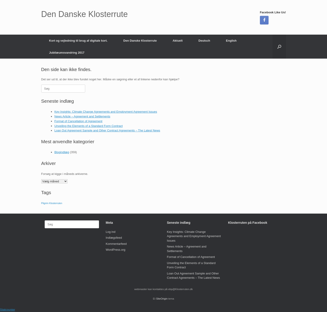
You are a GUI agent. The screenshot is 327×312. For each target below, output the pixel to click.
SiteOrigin (162, 298)
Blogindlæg (61, 152)
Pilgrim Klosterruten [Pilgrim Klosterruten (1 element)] (51, 203)
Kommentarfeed (116, 243)
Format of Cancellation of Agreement (78, 121)
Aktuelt (178, 40)
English (231, 40)
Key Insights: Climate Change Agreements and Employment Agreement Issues (105, 111)
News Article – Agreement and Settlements (82, 116)
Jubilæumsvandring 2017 (67, 52)
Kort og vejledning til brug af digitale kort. (78, 40)
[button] (279, 47)
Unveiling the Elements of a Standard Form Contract (88, 126)
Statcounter (7, 309)
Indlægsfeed (114, 237)
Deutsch (204, 40)
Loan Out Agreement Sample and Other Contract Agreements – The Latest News (107, 130)
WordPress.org (115, 249)
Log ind (111, 231)
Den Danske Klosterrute (140, 40)
